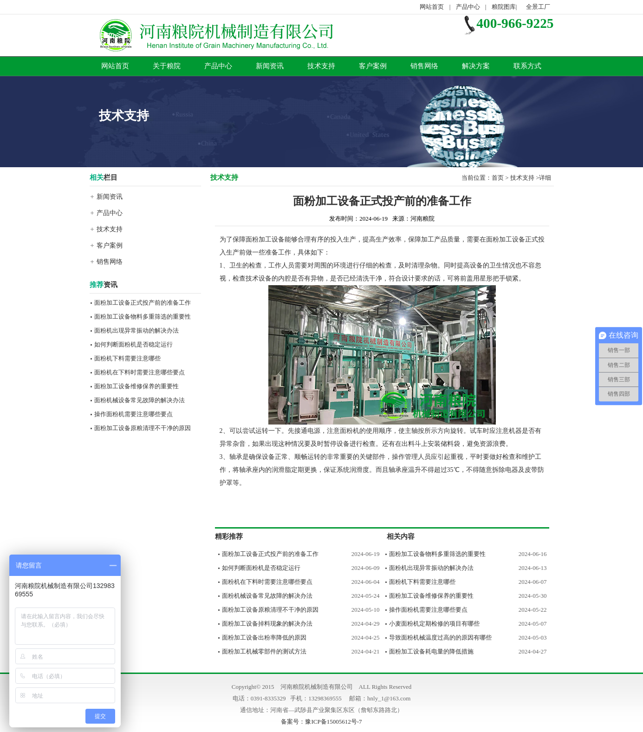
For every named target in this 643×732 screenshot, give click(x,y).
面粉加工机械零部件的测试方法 (264, 651)
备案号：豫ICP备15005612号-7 (321, 721)
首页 (498, 177)
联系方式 (527, 66)
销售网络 (424, 66)
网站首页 (432, 6)
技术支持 (321, 66)
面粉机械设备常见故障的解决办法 (139, 400)
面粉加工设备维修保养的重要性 (136, 386)
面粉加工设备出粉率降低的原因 (264, 637)
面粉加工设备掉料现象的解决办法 (267, 623)
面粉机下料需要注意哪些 (127, 358)
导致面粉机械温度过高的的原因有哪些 (440, 637)
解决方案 (476, 66)
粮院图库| (505, 6)
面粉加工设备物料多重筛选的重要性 (142, 316)
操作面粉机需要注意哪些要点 (133, 414)
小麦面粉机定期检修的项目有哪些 (434, 623)
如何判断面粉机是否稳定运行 (133, 344)
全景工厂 (538, 6)
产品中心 (468, 6)
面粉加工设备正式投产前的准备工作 (142, 302)
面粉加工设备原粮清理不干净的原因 (142, 428)
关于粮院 (167, 66)
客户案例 (373, 66)
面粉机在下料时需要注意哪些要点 (139, 372)
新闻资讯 (270, 66)
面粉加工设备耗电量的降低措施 (431, 651)
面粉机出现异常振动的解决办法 (136, 330)
